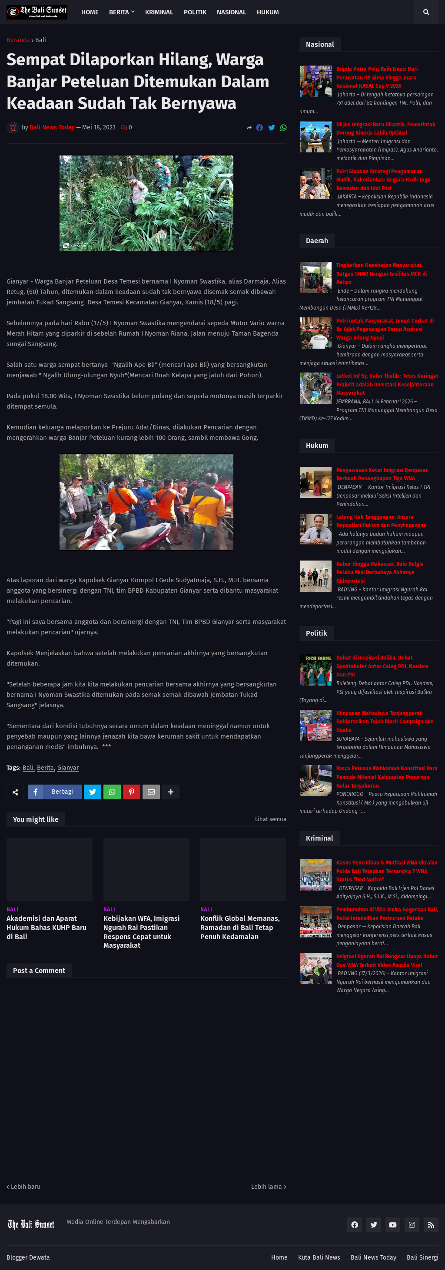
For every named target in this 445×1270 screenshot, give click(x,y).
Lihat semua (270, 819)
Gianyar (68, 768)
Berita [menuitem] (119, 12)
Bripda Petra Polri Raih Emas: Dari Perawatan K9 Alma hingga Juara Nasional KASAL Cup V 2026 (377, 77)
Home (279, 1257)
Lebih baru (25, 1187)
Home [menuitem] (90, 12)
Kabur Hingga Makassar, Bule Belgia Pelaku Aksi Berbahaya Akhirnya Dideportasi (380, 572)
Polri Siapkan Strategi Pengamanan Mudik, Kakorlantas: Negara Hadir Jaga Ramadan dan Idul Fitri (383, 179)
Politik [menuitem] (195, 12)
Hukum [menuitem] (268, 12)
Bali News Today (373, 1257)
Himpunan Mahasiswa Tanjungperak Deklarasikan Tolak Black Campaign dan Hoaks (385, 721)
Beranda (18, 40)
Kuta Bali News (319, 1257)
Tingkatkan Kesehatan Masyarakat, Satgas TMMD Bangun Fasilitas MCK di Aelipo (381, 273)
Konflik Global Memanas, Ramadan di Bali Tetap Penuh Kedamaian (240, 927)
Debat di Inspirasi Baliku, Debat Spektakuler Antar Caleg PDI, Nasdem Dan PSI (382, 666)
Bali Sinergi (422, 1257)
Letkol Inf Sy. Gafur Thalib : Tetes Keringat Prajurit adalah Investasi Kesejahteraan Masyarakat (387, 384)
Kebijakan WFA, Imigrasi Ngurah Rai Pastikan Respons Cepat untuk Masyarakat (141, 932)
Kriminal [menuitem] (159, 12)
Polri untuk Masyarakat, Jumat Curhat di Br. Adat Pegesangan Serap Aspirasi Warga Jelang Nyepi (385, 329)
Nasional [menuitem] (231, 12)
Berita (45, 768)
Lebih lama (266, 1187)
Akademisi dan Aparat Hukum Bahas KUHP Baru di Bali (46, 927)
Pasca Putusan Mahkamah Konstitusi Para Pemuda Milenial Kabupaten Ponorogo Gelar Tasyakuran (387, 776)
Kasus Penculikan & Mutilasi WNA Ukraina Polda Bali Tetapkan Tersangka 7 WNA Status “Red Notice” (387, 871)
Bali (40, 40)
